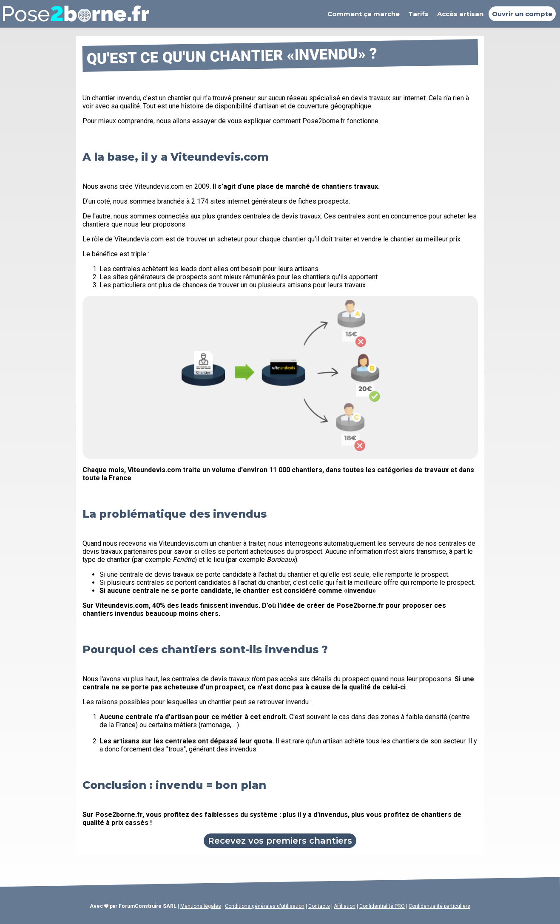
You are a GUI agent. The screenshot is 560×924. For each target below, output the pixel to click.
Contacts (319, 906)
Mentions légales (200, 906)
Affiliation (344, 906)
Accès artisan (460, 14)
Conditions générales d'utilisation (264, 906)
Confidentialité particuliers (439, 906)
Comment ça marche (363, 14)
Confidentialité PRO (382, 906)
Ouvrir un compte (522, 14)
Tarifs (418, 14)
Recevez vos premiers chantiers (280, 841)
